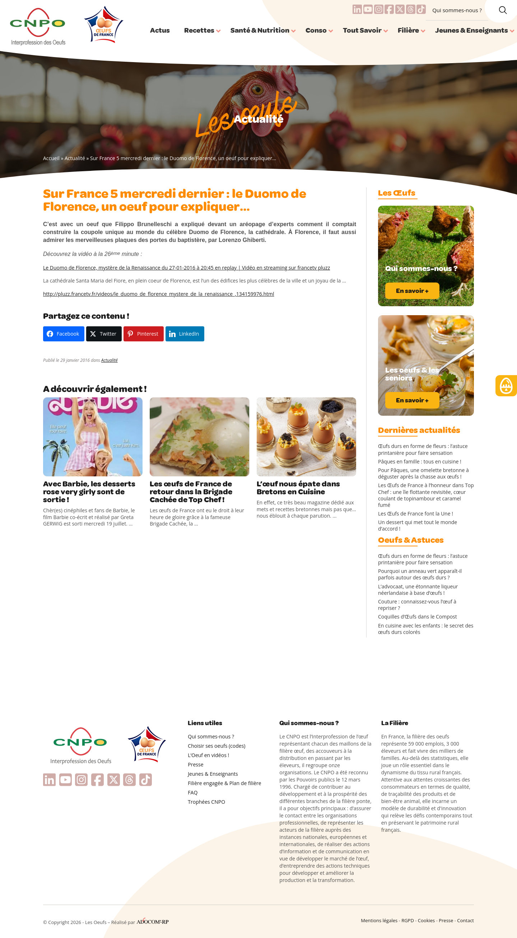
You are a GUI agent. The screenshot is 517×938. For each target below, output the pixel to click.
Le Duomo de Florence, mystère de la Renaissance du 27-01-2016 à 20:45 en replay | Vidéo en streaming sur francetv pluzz (186, 267)
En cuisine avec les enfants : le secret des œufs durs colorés (426, 628)
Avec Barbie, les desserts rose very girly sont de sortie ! (89, 492)
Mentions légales (379, 920)
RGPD (407, 920)
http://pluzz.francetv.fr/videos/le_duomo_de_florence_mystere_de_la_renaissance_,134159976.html (158, 293)
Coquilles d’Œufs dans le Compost (417, 616)
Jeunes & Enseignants (213, 773)
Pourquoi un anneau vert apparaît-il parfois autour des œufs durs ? (420, 574)
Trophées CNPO (206, 801)
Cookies (426, 920)
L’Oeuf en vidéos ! (208, 755)
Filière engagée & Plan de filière (224, 783)
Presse (195, 764)
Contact (465, 920)
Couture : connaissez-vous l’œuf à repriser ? (417, 604)
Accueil (51, 158)
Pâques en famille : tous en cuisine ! (419, 461)
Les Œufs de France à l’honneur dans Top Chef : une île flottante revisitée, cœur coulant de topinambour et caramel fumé (426, 495)
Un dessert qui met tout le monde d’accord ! (417, 525)
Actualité (75, 158)
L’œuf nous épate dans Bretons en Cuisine (298, 488)
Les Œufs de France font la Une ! (415, 513)
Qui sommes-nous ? (457, 10)
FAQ (192, 792)
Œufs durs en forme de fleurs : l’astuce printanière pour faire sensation (423, 449)
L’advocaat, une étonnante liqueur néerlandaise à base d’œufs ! (418, 589)
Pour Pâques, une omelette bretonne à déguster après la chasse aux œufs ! (423, 473)
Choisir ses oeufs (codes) (216, 745)
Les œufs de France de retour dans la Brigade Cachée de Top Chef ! (191, 492)
